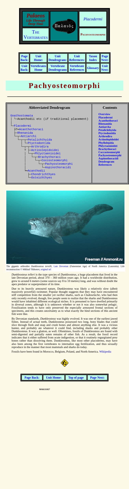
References (105, 164)
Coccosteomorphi (55, 160)
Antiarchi (28, 136)
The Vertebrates (36, 34)
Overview (104, 114)
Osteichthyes (41, 177)
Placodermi (93, 19)
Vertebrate (57, 67)
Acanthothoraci (31, 129)
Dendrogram (106, 161)
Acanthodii (36, 170)
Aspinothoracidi (58, 167)
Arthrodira (40, 146)
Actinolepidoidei (45, 150)
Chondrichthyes (43, 174)
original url (46, 269)
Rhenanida (25, 133)
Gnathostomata (21, 115)
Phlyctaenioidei (48, 153)
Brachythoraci (49, 157)
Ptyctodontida (39, 143)
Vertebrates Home (38, 67)
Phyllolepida (106, 142)
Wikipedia (105, 351)
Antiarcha (104, 126)
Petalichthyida (40, 139)
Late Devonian (61, 266)
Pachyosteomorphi (59, 163)
